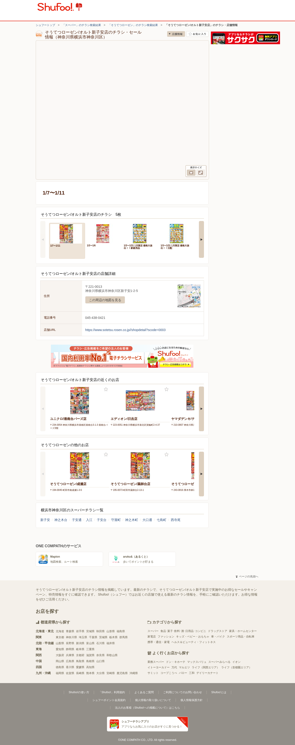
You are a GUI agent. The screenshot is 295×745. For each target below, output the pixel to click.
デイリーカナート (207, 673)
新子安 (45, 520)
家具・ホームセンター (243, 631)
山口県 (100, 661)
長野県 (70, 643)
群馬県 (123, 637)
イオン (236, 662)
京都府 (80, 655)
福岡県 (60, 673)
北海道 (60, 631)
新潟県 (80, 643)
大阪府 (60, 655)
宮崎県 (110, 673)
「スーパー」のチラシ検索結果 (81, 25)
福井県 (110, 643)
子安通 (77, 520)
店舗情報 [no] (176, 34)
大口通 (147, 520)
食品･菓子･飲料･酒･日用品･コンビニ (183, 631)
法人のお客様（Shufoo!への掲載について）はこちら (147, 707)
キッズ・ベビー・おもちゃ (192, 636)
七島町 (161, 520)
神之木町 (131, 520)
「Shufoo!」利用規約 (112, 692)
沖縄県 (134, 673)
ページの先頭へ (247, 576)
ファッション (166, 636)
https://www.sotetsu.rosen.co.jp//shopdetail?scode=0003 (125, 330)
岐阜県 (80, 649)
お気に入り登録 (106, 389)
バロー (183, 673)
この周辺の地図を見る (105, 300)
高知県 (90, 667)
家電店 (152, 636)
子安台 (101, 520)
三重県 (90, 649)
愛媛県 (80, 667)
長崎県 (80, 673)
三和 (192, 673)
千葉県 (93, 637)
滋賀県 (90, 655)
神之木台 (60, 520)
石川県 (100, 643)
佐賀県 (70, 673)
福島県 (121, 631)
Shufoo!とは (218, 692)
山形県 (110, 631)
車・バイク (218, 636)
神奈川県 (71, 637)
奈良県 (100, 655)
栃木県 (113, 637)
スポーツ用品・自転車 (240, 636)
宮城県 (90, 631)
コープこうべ (168, 673)
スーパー (153, 631)
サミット (153, 673)
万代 (174, 667)
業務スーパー (156, 662)
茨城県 (103, 637)
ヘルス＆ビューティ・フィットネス (193, 642)
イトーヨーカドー (159, 667)
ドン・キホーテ (175, 662)
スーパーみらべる (219, 662)
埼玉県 (83, 637)
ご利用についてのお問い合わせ (182, 692)
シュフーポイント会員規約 (109, 700)
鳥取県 (80, 661)
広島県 (70, 661)
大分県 (100, 673)
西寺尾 (175, 520)
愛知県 (60, 649)
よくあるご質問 (144, 692)
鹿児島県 (122, 673)
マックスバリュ (196, 662)
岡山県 (60, 661)
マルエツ (184, 667)
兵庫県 (70, 655)
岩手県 (80, 631)
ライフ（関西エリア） (205, 667)
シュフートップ (45, 25)
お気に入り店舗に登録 (197, 34)
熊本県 (90, 673)
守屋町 (116, 520)
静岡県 (70, 649)
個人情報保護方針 (191, 700)
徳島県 (60, 667)
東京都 (60, 637)
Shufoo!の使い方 (79, 692)
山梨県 (60, 643)
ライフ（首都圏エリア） (236, 667)
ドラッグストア (217, 631)
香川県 (70, 667)
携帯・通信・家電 (159, 642)
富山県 (90, 643)
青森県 (70, 631)
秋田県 (100, 631)
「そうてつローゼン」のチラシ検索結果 (133, 25)
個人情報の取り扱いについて (153, 700)
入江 (89, 520)
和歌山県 (112, 655)
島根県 (90, 661)
